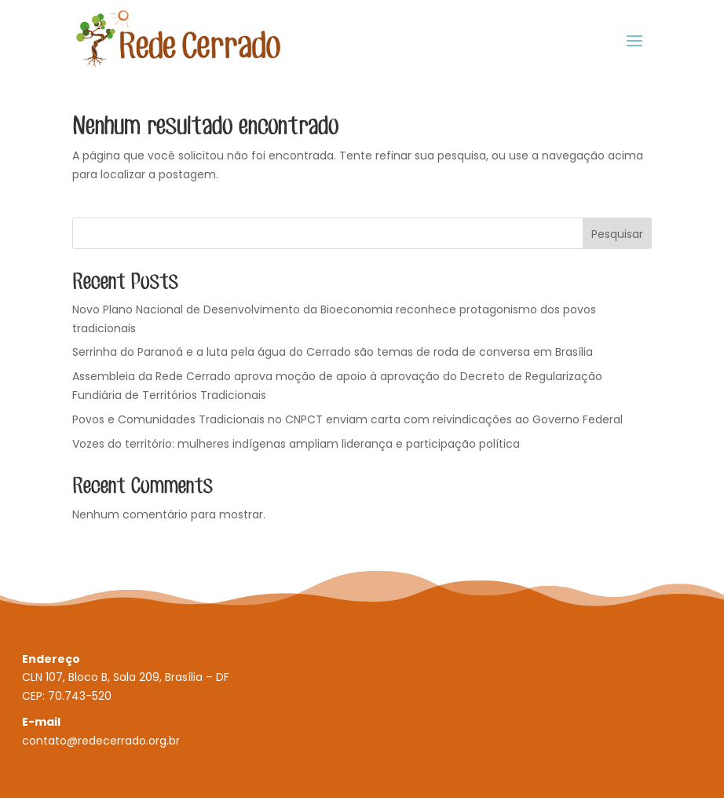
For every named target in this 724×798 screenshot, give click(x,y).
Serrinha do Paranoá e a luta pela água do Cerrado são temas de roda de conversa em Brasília (332, 352)
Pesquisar (617, 234)
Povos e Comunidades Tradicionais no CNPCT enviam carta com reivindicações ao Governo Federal (347, 419)
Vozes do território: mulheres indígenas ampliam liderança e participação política (296, 444)
